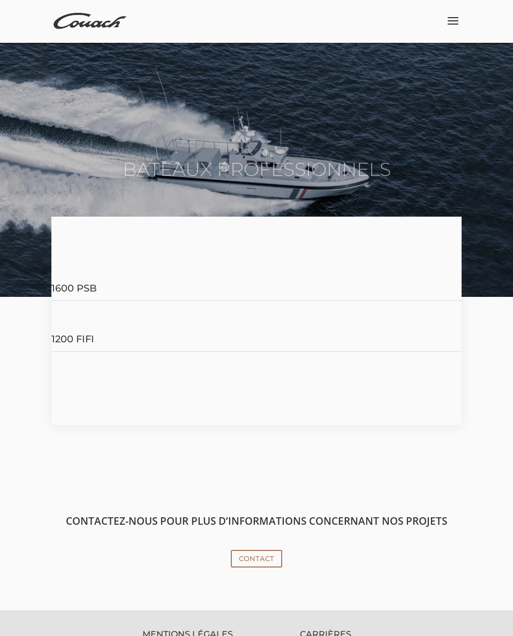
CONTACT (256, 558)
